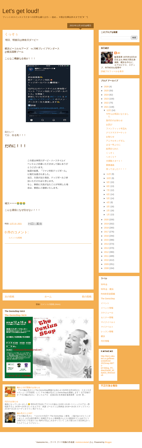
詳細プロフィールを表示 (112, 71)
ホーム (48, 296)
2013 (106, 248)
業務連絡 (110, 165)
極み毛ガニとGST (24, 413)
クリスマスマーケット (116, 132)
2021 (106, 107)
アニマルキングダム (115, 140)
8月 (108, 186)
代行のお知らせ (11, 401)
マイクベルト (107, 327)
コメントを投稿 (15, 238)
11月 (108, 174)
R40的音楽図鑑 (108, 294)
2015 (106, 240)
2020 (106, 219)
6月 (108, 194)
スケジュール (107, 312)
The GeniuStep (108, 298)
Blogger (108, 442)
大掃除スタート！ (114, 161)
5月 (108, 198)
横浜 (103, 336)
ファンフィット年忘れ (116, 128)
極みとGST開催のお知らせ (28, 387)
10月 (108, 178)
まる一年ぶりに (113, 145)
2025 (106, 90)
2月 (108, 210)
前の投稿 (86, 296)
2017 (106, 232)
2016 (106, 236)
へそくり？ (111, 157)
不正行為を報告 (109, 385)
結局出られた (112, 149)
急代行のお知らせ (114, 120)
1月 (108, 214)
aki (118, 53)
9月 (108, 182)
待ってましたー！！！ (116, 169)
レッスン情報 (107, 331)
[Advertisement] (48, 266)
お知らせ (110, 136)
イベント (105, 303)
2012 (106, 252)
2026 (106, 86)
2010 (106, 260)
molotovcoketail (82, 442)
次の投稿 (9, 296)
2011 (106, 256)
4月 (108, 202)
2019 (106, 224)
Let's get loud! (20, 11)
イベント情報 (107, 308)
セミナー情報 (107, 317)
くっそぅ (110, 153)
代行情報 (105, 341)
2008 (106, 268)
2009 (106, 264)
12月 (108, 110)
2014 (106, 244)
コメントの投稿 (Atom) (50, 304)
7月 (108, 190)
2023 (106, 99)
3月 (108, 206)
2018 (106, 228)
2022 (106, 103)
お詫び (109, 124)
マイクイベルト (108, 322)
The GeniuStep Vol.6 (15, 315)
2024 (106, 95)
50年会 (104, 284)
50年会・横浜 (107, 289)
